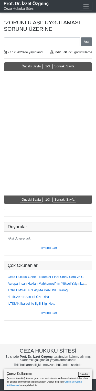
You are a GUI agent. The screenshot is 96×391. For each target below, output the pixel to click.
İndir (55, 52)
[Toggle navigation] (86, 6)
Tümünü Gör (48, 248)
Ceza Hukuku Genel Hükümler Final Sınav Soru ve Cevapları (51, 277)
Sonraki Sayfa (64, 66)
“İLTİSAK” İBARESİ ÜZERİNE (29, 297)
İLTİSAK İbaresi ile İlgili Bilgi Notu (31, 303)
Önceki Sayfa (31, 66)
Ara (86, 42)
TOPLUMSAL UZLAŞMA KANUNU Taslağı (38, 290)
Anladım (84, 374)
